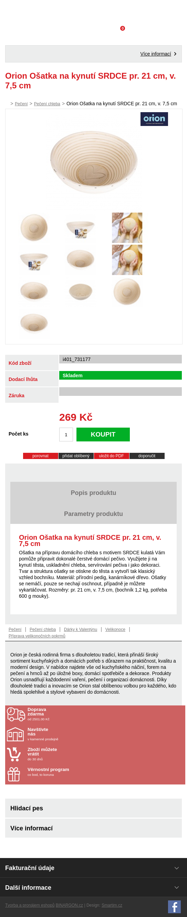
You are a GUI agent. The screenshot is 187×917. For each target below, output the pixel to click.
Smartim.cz (112, 905)
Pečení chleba (47, 103)
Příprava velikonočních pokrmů (37, 636)
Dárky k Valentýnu (80, 629)
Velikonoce (115, 629)
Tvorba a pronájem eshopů (29, 905)
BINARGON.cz (69, 905)
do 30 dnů (68, 754)
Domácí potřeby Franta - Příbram (93, 12)
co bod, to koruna (68, 772)
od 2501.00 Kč (106, 714)
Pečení (21, 103)
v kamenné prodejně (68, 734)
